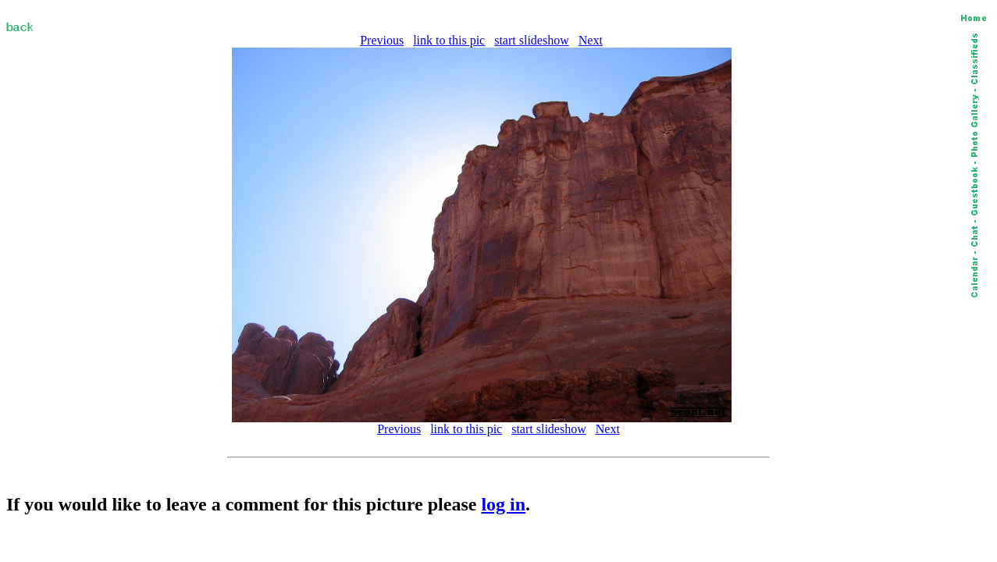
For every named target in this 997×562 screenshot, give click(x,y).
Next (591, 40)
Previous (382, 40)
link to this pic (449, 40)
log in (503, 504)
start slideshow (531, 40)
